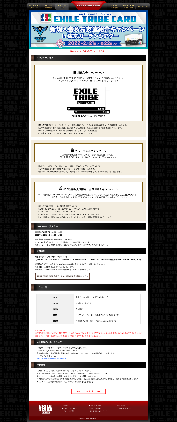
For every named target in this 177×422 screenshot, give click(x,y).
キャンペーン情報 (95, 405)
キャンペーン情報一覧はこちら (88, 391)
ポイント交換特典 (95, 408)
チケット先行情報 (69, 411)
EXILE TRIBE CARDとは (71, 408)
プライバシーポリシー (124, 408)
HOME (66, 405)
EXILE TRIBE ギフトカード (98, 411)
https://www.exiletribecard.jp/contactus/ (51, 359)
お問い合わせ (121, 405)
